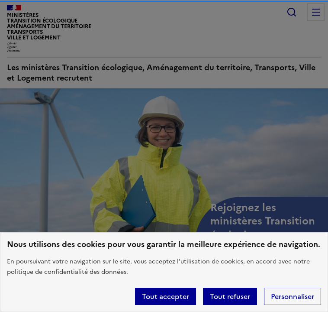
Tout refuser (230, 296)
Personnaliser (292, 296)
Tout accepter (165, 296)
